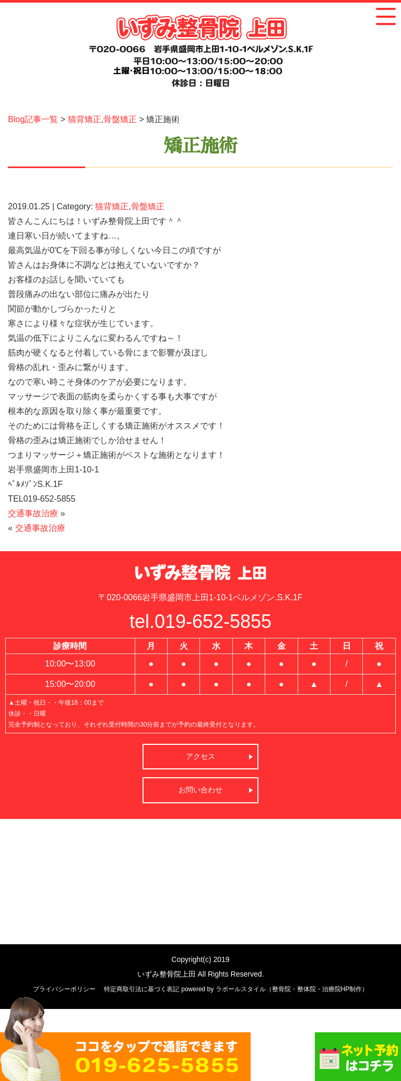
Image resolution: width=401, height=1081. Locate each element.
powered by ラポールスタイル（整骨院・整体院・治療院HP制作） (274, 989)
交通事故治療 (33, 513)
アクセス (200, 756)
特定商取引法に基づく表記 (141, 989)
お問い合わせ (200, 790)
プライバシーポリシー (64, 989)
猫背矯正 (84, 119)
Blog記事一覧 (33, 119)
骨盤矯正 (120, 119)
